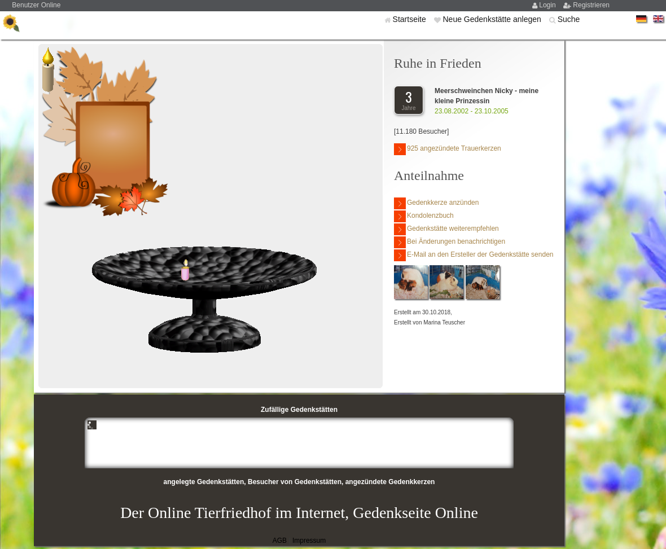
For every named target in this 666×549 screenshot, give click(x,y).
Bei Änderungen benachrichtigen (449, 242)
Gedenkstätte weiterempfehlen (446, 229)
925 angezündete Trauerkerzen (447, 149)
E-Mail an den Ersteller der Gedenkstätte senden (473, 255)
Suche (569, 19)
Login (548, 5)
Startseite (410, 19)
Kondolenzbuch (424, 216)
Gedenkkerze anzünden (436, 203)
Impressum (309, 540)
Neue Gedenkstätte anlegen (492, 19)
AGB (280, 540)
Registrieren (591, 5)
